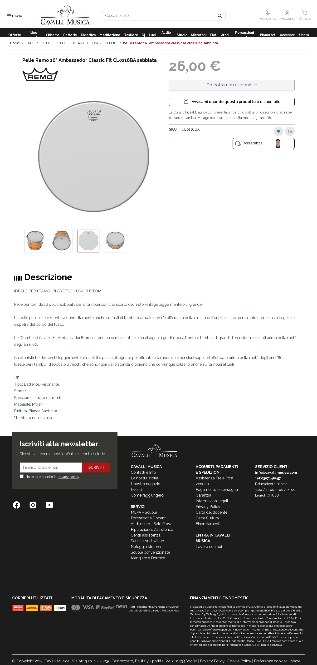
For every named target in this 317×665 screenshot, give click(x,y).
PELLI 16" (110, 43)
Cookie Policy (239, 661)
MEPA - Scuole (144, 512)
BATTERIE (32, 43)
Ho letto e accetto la (52, 477)
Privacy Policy (208, 506)
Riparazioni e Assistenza (152, 529)
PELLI (50, 43)
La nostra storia (144, 478)
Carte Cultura (207, 518)
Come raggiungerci (147, 495)
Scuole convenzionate (150, 552)
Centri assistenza (146, 535)
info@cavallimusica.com (276, 472)
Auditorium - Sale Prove (151, 524)
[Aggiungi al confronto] (290, 131)
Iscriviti (96, 467)
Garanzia (203, 495)
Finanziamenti (208, 524)
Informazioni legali (212, 501)
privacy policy (68, 477)
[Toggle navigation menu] (9, 16)
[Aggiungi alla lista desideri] (278, 131)
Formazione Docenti (148, 518)
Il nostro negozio (145, 484)
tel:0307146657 (268, 478)
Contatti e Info (143, 472)
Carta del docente (211, 512)
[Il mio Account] (287, 15)
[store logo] (65, 15)
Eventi (136, 489)
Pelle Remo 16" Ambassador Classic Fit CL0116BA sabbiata (170, 43)
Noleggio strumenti (148, 546)
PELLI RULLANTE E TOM (79, 43)
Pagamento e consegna (217, 489)
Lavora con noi (209, 546)
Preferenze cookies (271, 661)
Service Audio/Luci (148, 541)
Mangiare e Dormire (148, 558)
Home (15, 43)
